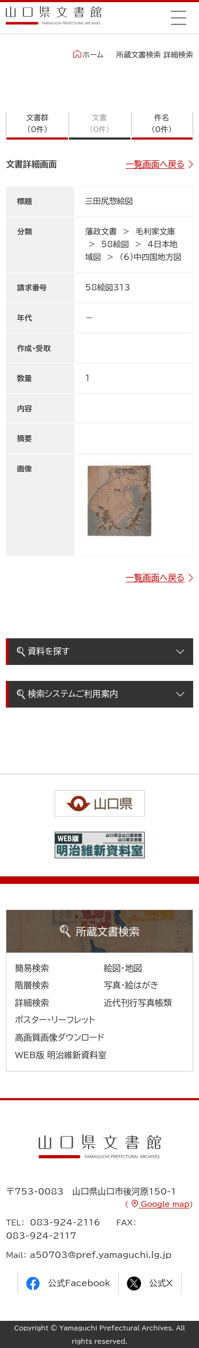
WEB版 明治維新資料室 (61, 1055)
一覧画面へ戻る (155, 164)
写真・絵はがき (131, 985)
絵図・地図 (123, 968)
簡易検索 (32, 968)
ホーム (88, 54)
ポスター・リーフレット (55, 1020)
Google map (164, 1204)
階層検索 (32, 985)
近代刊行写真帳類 (138, 1002)
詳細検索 (32, 1002)
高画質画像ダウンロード (60, 1037)
